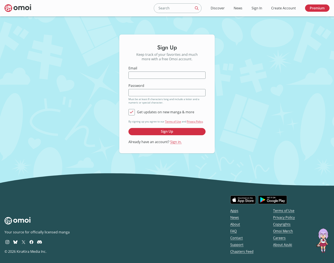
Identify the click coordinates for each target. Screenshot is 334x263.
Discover (218, 8)
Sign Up (167, 131)
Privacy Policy (195, 121)
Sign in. (176, 141)
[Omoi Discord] (39, 242)
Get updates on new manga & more (165, 112)
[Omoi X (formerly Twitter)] (23, 242)
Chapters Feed (241, 251)
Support (236, 244)
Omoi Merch (283, 231)
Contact (236, 238)
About (235, 224)
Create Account (283, 8)
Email (132, 68)
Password (136, 85)
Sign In (257, 8)
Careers (279, 238)
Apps (234, 210)
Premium (317, 8)
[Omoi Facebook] (31, 242)
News (238, 8)
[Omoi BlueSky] (15, 242)
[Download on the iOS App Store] (243, 199)
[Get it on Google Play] (272, 199)
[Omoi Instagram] (7, 242)
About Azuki (282, 244)
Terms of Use (173, 121)
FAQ (233, 231)
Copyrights (282, 224)
